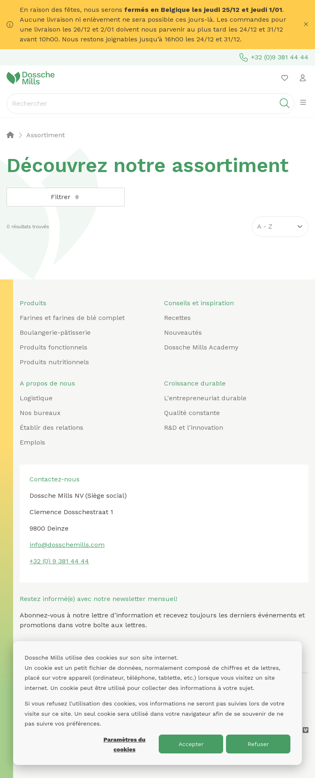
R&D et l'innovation (193, 427)
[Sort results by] (280, 226)
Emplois (32, 442)
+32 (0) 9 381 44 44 (59, 561)
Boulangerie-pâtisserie (55, 332)
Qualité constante (192, 413)
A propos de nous (47, 383)
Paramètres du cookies (124, 744)
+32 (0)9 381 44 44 (274, 57)
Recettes (177, 318)
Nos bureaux (40, 413)
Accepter (190, 744)
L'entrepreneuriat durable (205, 398)
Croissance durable (195, 383)
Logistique (36, 398)
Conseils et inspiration (199, 303)
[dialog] (157, 703)
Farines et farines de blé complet (72, 318)
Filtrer (65, 197)
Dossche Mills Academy (201, 347)
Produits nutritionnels (54, 362)
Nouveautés (183, 332)
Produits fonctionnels (53, 347)
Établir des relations (51, 427)
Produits (33, 303)
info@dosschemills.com (67, 545)
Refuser (258, 744)
